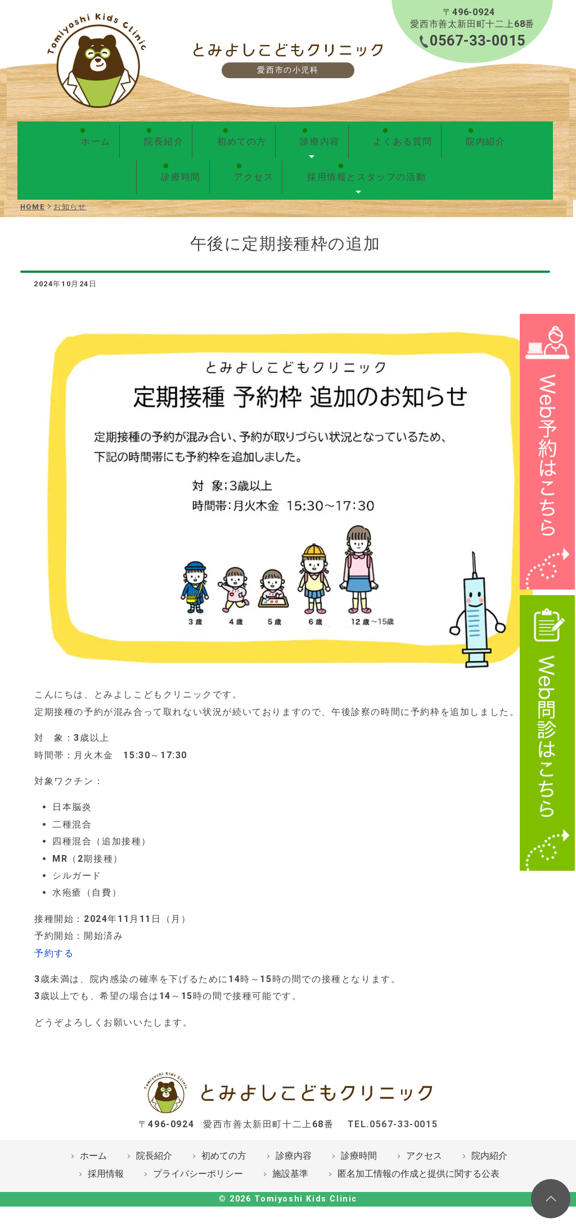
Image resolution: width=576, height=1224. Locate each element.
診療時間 (432, 135)
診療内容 (247, 135)
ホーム (77, 135)
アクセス (487, 135)
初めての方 (186, 135)
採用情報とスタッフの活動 (285, 159)
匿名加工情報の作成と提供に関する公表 (419, 1150)
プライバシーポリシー (198, 1150)
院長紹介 (126, 135)
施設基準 (290, 1150)
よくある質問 (313, 135)
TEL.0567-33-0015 (393, 1101)
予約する (54, 930)
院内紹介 (378, 135)
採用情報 (106, 1150)
